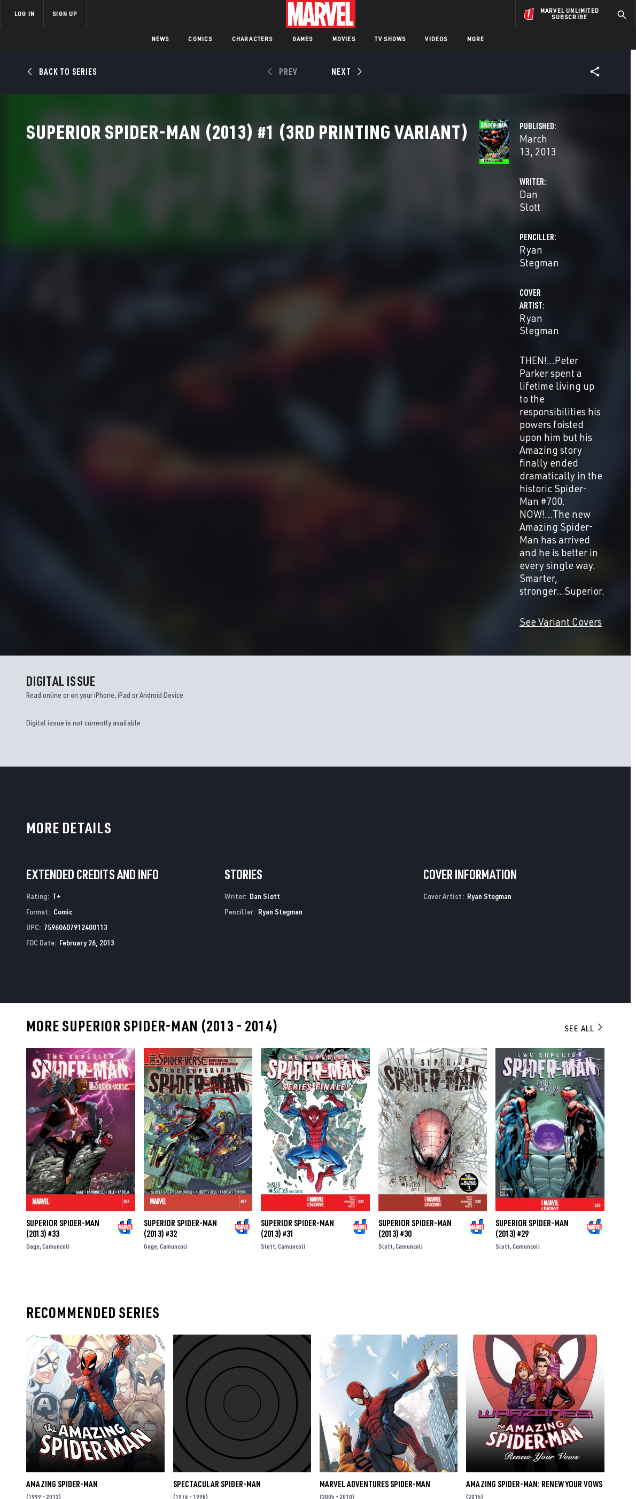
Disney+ (203, 1372)
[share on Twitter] (537, 1383)
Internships (109, 1402)
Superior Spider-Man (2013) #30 (415, 1000)
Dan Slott (228, 252)
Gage (33, 1018)
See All (584, 800)
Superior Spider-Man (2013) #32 (180, 1000)
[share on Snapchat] (537, 1406)
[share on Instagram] (566, 1383)
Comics (200, 39)
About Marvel (112, 1356)
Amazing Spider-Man (62, 1255)
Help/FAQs (105, 1372)
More (476, 39)
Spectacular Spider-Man (217, 1255)
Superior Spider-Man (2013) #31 (297, 1000)
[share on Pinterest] (566, 1406)
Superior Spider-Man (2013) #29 (532, 1000)
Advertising (211, 1356)
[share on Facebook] (508, 1383)
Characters (252, 39)
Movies (343, 39)
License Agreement (435, 1474)
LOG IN (24, 14)
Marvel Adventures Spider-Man (375, 1255)
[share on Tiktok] (507, 1428)
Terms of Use (66, 1474)
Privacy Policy (115, 1474)
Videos (436, 39)
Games (302, 39)
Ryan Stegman (433, 252)
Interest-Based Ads (502, 1474)
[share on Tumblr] (596, 1383)
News (160, 39)
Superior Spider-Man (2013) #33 (62, 1000)
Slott (268, 1018)
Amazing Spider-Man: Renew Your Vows (534, 1255)
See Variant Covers (248, 394)
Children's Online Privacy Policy (352, 1474)
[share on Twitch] (596, 1406)
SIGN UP (64, 14)
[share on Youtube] (507, 1406)
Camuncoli (55, 1018)
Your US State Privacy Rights (186, 1474)
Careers (102, 1387)
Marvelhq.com (215, 1387)
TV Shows (390, 39)
